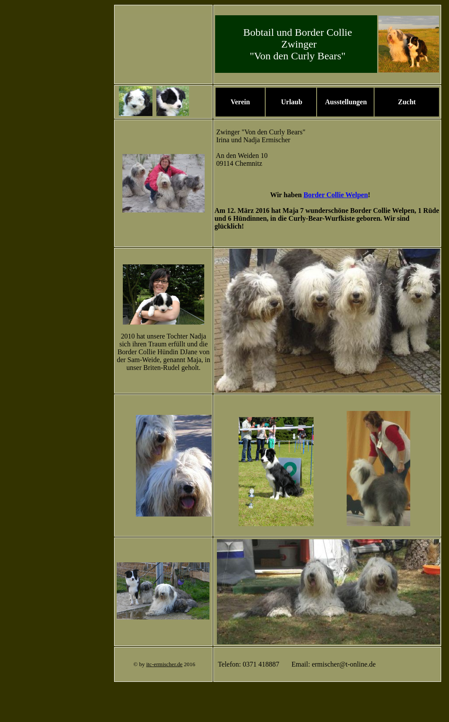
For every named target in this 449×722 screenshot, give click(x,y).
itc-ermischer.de (164, 664)
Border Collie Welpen (336, 194)
